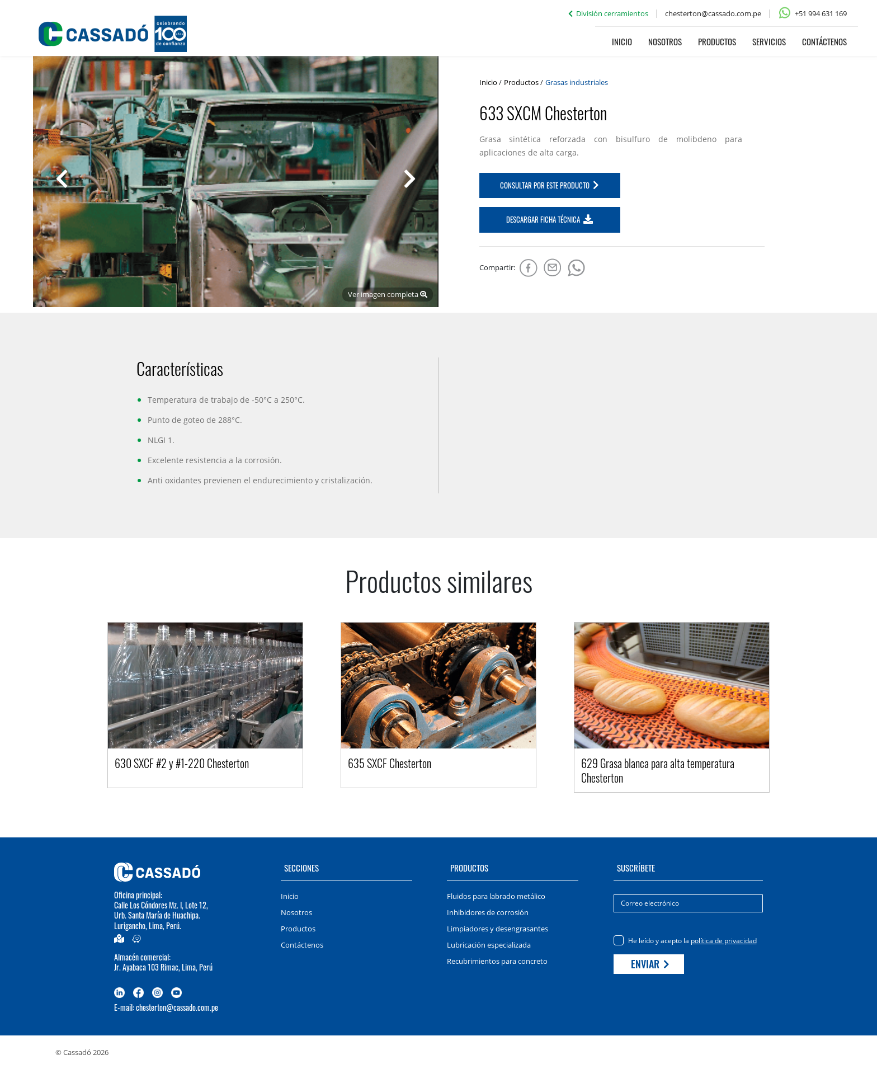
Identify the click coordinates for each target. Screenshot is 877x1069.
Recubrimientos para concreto (497, 961)
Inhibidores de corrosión (488, 912)
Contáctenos (824, 41)
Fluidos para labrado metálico (496, 896)
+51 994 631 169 (812, 13)
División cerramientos (608, 13)
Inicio (622, 41)
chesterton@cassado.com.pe (713, 13)
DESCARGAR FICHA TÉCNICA (549, 219)
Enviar (650, 964)
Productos (717, 41)
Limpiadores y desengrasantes (497, 929)
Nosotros (665, 41)
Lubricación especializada (489, 945)
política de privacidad (724, 940)
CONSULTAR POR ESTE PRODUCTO (549, 185)
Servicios (769, 41)
